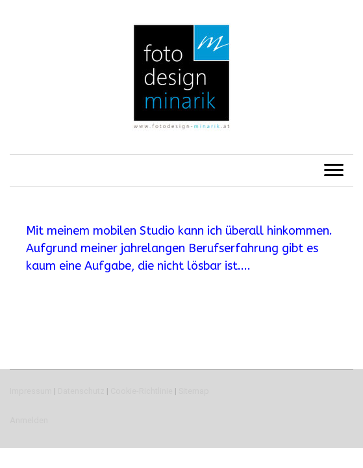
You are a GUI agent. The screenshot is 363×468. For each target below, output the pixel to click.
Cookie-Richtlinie (141, 391)
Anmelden (29, 420)
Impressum (31, 391)
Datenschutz (81, 391)
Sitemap (194, 391)
